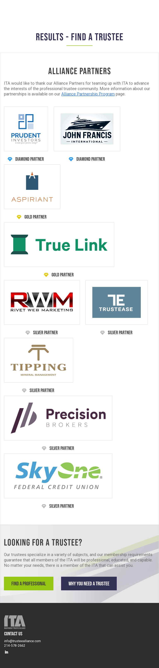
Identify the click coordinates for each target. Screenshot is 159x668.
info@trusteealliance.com (22, 641)
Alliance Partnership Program (88, 94)
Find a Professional (28, 583)
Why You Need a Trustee (89, 583)
